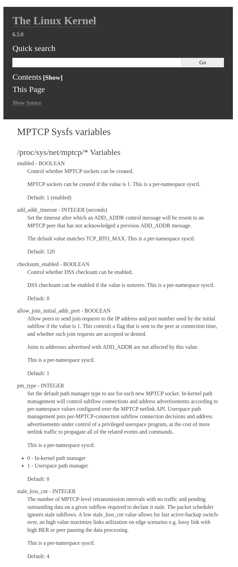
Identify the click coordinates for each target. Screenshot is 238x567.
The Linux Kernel (54, 20)
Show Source (26, 103)
